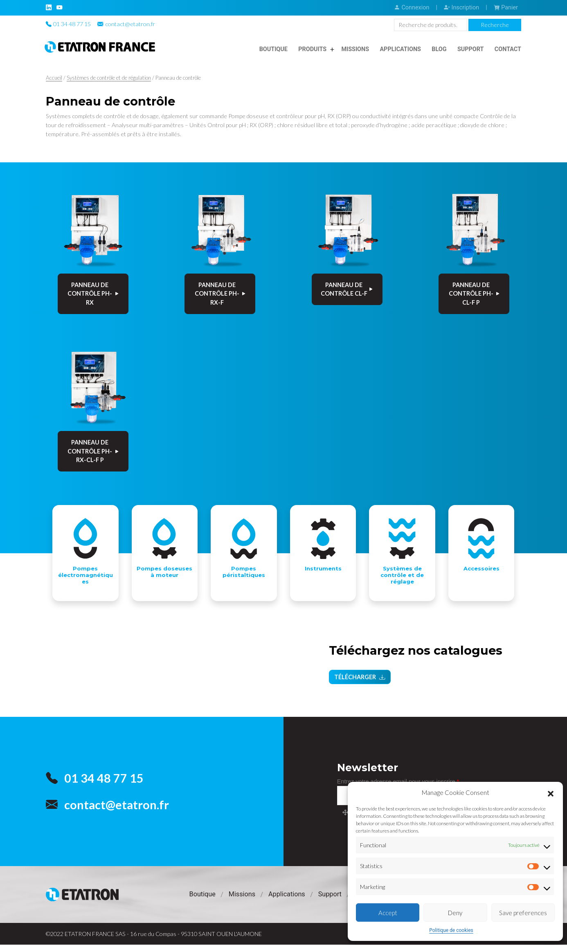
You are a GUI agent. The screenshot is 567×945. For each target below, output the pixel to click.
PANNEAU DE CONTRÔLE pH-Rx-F (221, 293)
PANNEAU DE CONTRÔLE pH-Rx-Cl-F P (93, 451)
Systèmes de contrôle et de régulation (109, 77)
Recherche (495, 24)
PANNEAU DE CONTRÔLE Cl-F (347, 289)
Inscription (461, 7)
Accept (387, 912)
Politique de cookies (451, 930)
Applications (400, 49)
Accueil (54, 77)
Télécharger (359, 679)
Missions (355, 49)
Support (470, 49)
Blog (439, 49)
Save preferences (523, 912)
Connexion (411, 7)
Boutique (273, 49)
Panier (506, 7)
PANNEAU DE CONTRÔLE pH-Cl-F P (475, 293)
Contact (508, 49)
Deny (455, 912)
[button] (551, 792)
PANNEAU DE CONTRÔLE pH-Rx (93, 293)
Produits (312, 49)
